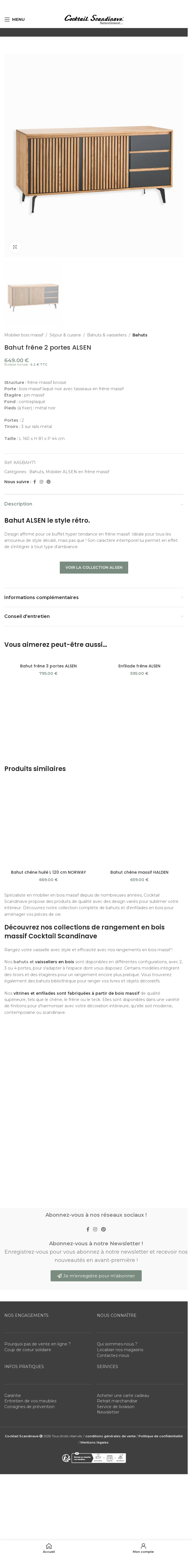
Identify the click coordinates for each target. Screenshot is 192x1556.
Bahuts (140, 335)
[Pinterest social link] (48, 481)
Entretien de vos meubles (30, 1071)
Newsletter (108, 1082)
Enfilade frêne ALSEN (139, 666)
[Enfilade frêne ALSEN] (139, 658)
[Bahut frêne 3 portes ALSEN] (48, 658)
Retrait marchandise (117, 1071)
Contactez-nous (113, 1025)
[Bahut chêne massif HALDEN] (139, 700)
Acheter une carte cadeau (123, 1065)
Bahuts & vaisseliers (106, 335)
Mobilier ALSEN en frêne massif (77, 471)
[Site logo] (94, 19)
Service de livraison (116, 1076)
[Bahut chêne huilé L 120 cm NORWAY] (48, 700)
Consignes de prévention (29, 1076)
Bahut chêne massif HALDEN (139, 708)
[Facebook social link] (34, 481)
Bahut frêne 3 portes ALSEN (48, 666)
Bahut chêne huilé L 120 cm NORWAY (48, 708)
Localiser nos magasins (120, 1019)
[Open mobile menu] (14, 19)
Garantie (12, 1065)
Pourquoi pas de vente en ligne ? (37, 1014)
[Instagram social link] (41, 481)
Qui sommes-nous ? (117, 1014)
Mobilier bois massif (23, 335)
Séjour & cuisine (65, 335)
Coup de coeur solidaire (27, 1019)
